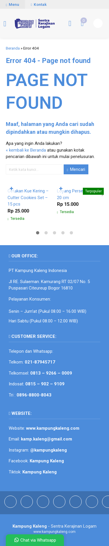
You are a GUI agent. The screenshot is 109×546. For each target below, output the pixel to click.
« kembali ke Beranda (26, 150)
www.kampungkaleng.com (52, 428)
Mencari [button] (76, 169)
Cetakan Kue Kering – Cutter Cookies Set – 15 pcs (28, 197)
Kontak (39, 4)
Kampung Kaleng (39, 472)
